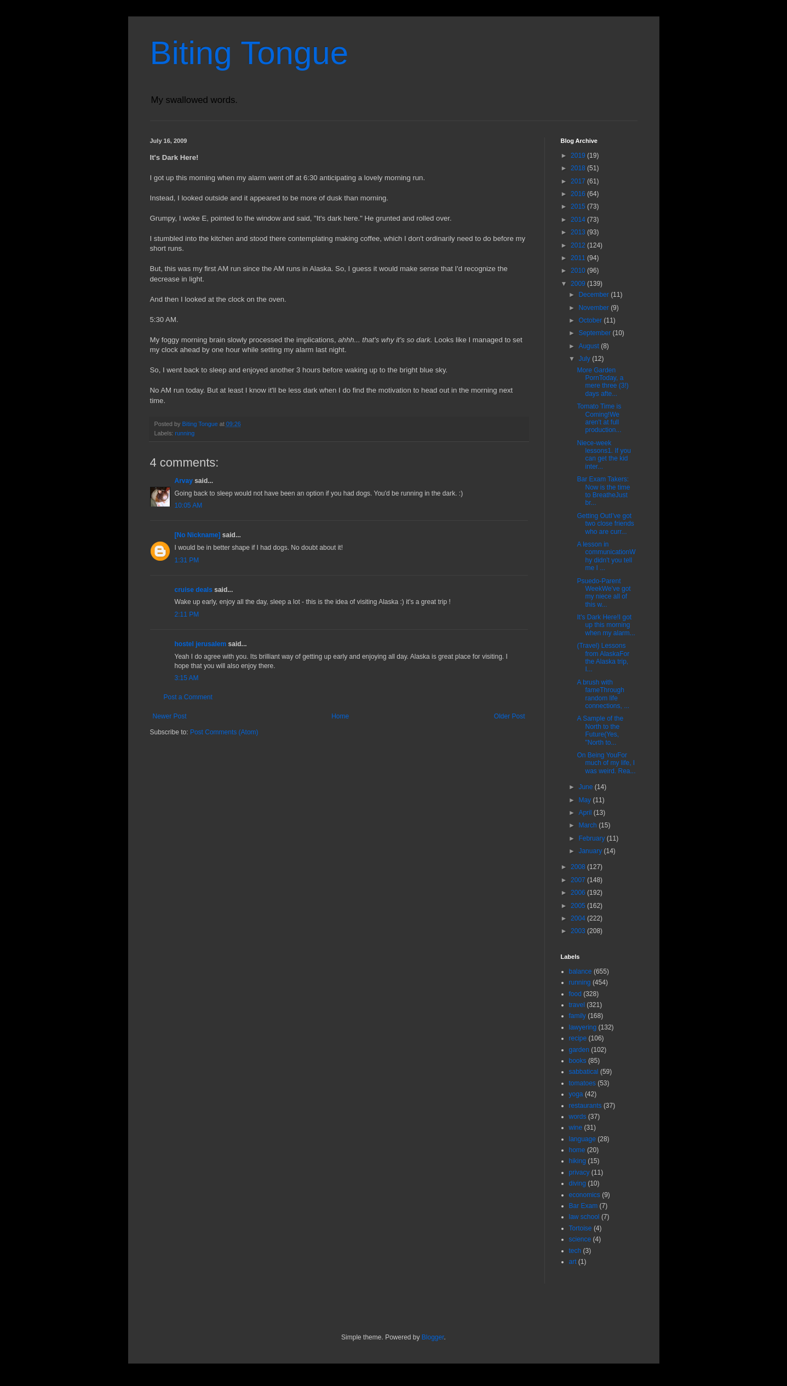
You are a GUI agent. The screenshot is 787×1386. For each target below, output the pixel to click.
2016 (579, 194)
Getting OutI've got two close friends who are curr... (605, 524)
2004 (579, 918)
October (591, 320)
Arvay (184, 481)
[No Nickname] (198, 535)
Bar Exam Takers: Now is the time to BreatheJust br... (603, 491)
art (573, 1262)
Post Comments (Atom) (224, 732)
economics (584, 1195)
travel (577, 1005)
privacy (579, 1172)
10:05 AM (189, 505)
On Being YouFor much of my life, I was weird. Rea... (606, 763)
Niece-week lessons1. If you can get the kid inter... (603, 454)
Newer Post (170, 716)
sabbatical (584, 1072)
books (578, 1061)
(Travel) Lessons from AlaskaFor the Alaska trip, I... (603, 657)
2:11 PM (187, 614)
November (594, 308)
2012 (579, 245)
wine (576, 1127)
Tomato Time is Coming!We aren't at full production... (599, 418)
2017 (579, 181)
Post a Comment (188, 697)
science (580, 1239)
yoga (576, 1094)
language (582, 1139)
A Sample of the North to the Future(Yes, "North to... (600, 730)
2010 (579, 270)
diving (577, 1183)
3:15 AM (187, 678)
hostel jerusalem (201, 644)
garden (579, 1050)
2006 (579, 892)
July (585, 359)
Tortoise (580, 1228)
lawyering (583, 1027)
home (577, 1150)
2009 (579, 283)
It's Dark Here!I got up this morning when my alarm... (606, 625)
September (595, 333)
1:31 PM (187, 560)
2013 (579, 232)
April (585, 812)
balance (580, 971)
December (594, 294)
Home (340, 716)
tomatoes (582, 1083)
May (585, 800)
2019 (579, 155)
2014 (579, 219)
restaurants (585, 1105)
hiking (577, 1161)
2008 (579, 867)
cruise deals (193, 590)
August (589, 346)
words (578, 1116)
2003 (579, 931)
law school (584, 1217)
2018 (579, 168)
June (586, 787)
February (592, 838)
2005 (579, 906)
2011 (579, 258)
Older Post (509, 716)
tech (575, 1251)
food (575, 994)
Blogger (433, 1337)
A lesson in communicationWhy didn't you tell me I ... (606, 556)
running (184, 433)
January (591, 851)
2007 (579, 880)
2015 (579, 206)
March (588, 825)
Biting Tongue (249, 52)
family (577, 1016)
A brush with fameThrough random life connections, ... (603, 694)
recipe (578, 1038)
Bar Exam (583, 1206)
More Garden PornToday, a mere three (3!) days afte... (602, 382)
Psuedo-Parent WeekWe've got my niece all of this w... (603, 592)
